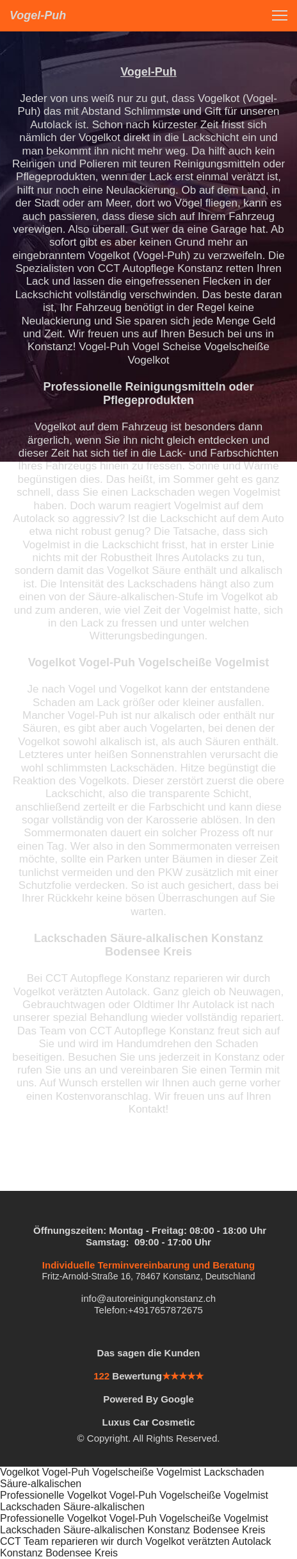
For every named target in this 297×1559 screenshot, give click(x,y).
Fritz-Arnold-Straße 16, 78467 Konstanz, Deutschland (148, 1276)
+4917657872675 (165, 1309)
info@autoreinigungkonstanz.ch (148, 1298)
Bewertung (137, 1375)
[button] (279, 15)
